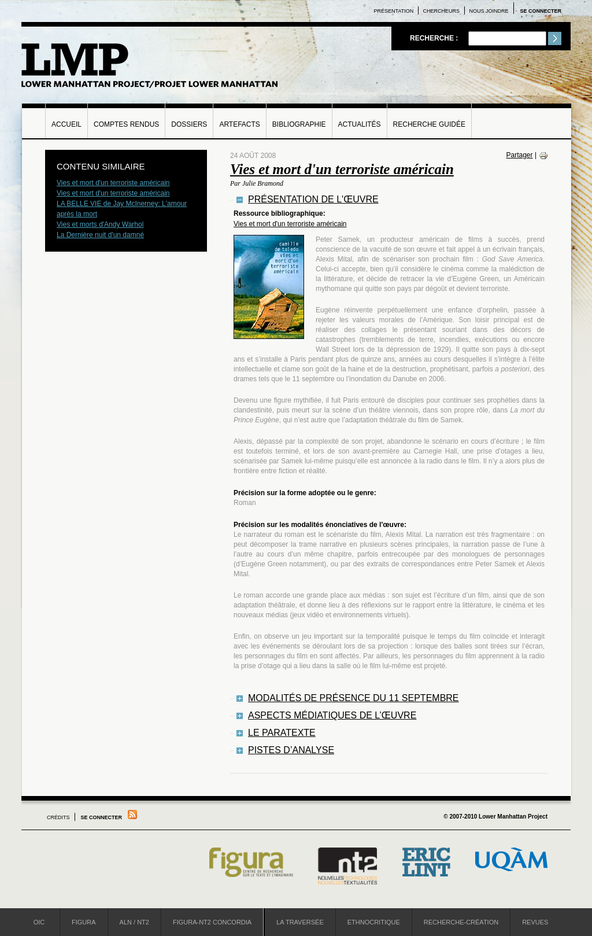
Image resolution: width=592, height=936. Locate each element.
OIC (39, 922)
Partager (519, 155)
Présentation (394, 11)
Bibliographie (299, 124)
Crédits (58, 817)
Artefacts (239, 124)
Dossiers (189, 124)
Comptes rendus (126, 124)
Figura (84, 922)
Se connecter (540, 11)
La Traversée (300, 922)
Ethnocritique (373, 922)
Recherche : (435, 38)
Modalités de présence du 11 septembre (353, 698)
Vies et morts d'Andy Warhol (100, 224)
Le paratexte (282, 733)
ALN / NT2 (134, 922)
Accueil (66, 124)
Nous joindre (488, 11)
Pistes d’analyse (291, 750)
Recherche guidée (429, 124)
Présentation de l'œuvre (313, 199)
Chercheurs (441, 11)
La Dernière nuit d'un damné (100, 235)
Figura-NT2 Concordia (212, 922)
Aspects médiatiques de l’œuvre (332, 715)
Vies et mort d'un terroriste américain (342, 169)
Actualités (359, 124)
